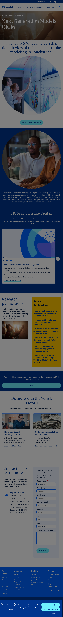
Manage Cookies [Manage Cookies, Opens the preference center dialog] (50, 613)
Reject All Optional (50, 609)
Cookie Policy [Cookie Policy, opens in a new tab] (11, 610)
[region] (31, 608)
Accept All (50, 605)
